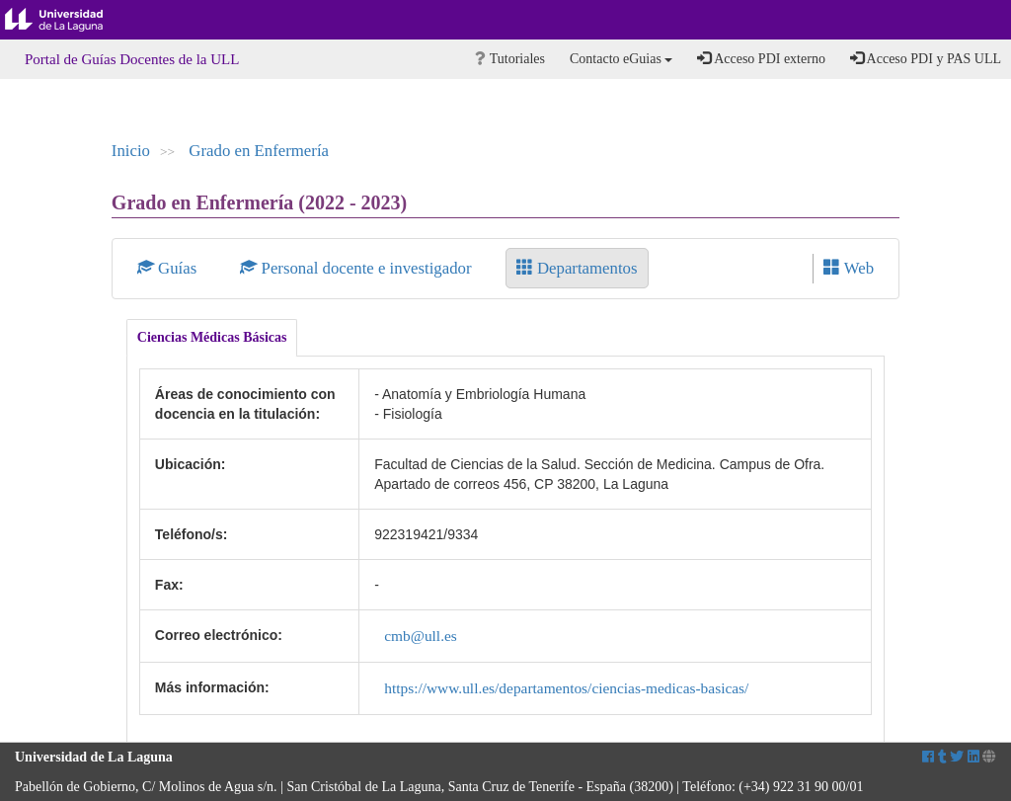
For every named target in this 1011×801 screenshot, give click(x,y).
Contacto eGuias (621, 58)
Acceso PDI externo (760, 58)
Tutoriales (510, 58)
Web (848, 268)
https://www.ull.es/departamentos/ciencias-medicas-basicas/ (566, 688)
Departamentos (577, 268)
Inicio (131, 150)
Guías (169, 268)
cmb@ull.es (420, 635)
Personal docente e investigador (357, 268)
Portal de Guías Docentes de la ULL (132, 59)
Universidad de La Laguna (69, 20)
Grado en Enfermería (259, 150)
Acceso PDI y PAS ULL (925, 58)
